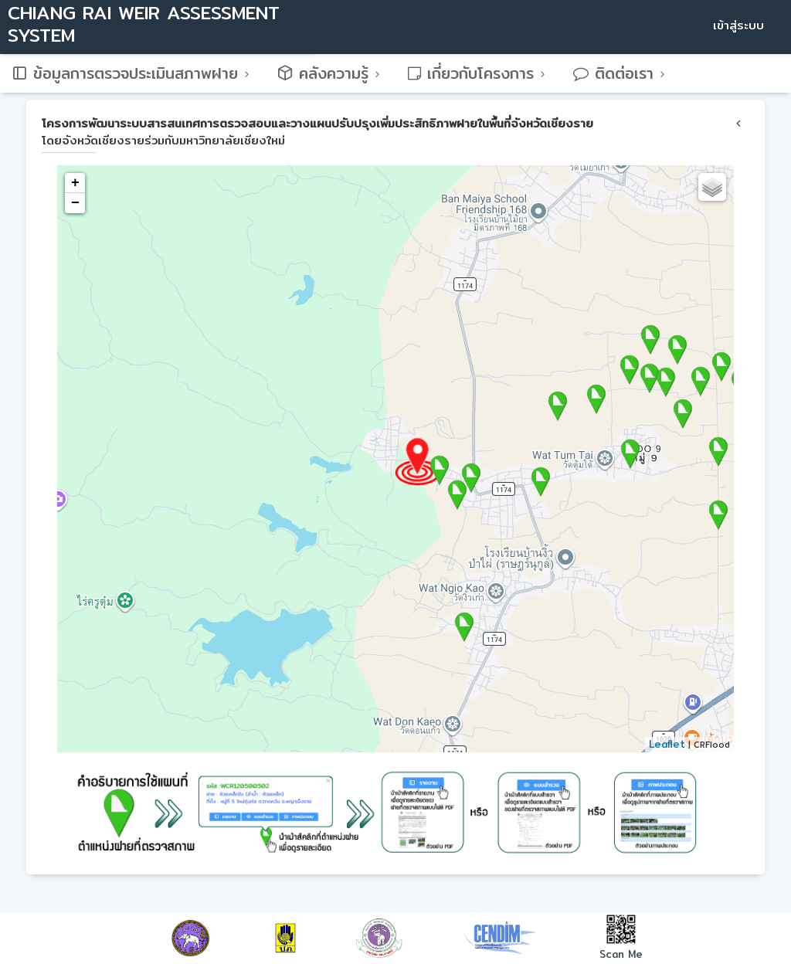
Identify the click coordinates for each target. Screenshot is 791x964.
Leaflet (667, 744)
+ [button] (75, 183)
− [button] (75, 203)
